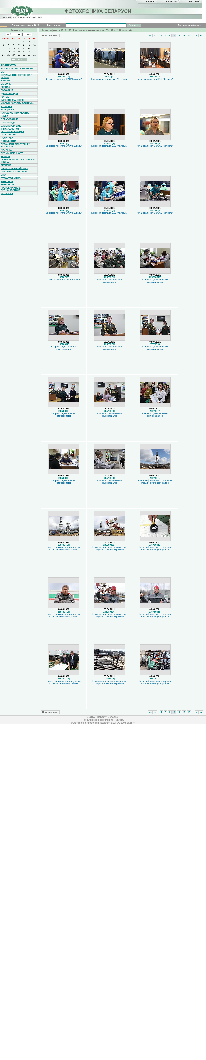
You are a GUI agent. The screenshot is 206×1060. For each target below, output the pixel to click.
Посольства (8, 141)
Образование (9, 119)
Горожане (7, 90)
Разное (5, 156)
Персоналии (8, 134)
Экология (7, 193)
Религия (6, 165)
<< (150, 35)
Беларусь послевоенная (17, 68)
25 (3, 55)
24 (34, 51)
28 (19, 55)
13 (13, 48)
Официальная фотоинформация (12, 130)
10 (34, 45)
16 (29, 48)
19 (8, 51)
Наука (4, 116)
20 (13, 51)
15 (24, 48)
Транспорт (7, 184)
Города (5, 87)
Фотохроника (54, 25)
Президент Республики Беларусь (15, 145)
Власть (5, 80)
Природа (6, 150)
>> (200, 35)
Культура (6, 106)
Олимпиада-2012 (11, 126)
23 (29, 51)
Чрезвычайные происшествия (11, 189)
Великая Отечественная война (16, 76)
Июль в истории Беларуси (17, 103)
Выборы (6, 84)
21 (19, 51)
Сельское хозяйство (14, 168)
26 (8, 55)
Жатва (5, 97)
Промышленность (12, 153)
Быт (3, 72)
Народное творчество (15, 113)
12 (8, 48)
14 (19, 48)
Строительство (11, 178)
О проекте (151, 1)
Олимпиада (8, 122)
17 (34, 48)
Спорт (4, 175)
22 (24, 51)
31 (34, 55)
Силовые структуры (14, 171)
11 (3, 48)
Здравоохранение (12, 100)
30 (29, 55)
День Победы (9, 93)
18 (3, 51)
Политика (7, 138)
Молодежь (7, 109)
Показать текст (50, 35)
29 (24, 55)
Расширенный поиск (189, 25)
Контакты (194, 1)
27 (13, 55)
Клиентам (172, 1)
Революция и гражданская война (18, 160)
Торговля (7, 181)
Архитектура (9, 65)
